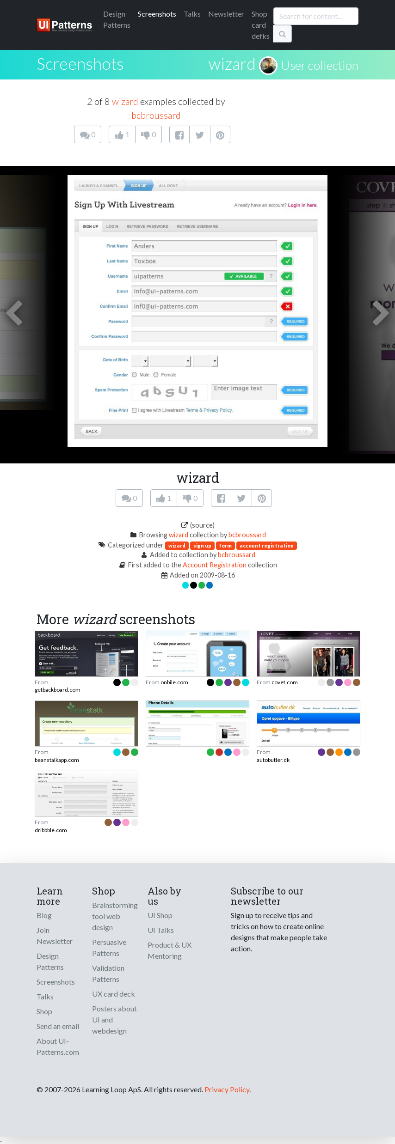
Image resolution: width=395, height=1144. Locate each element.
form (225, 545)
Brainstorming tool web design (115, 916)
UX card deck (113, 993)
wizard (232, 63)
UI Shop (160, 915)
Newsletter (226, 13)
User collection (319, 65)
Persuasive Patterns (109, 947)
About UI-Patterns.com (58, 1046)
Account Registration (215, 565)
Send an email (58, 1026)
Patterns (116, 19)
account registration (267, 545)
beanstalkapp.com (57, 759)
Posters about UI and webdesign (114, 1019)
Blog (44, 915)
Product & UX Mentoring (169, 950)
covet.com (285, 682)
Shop (44, 1011)
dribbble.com (51, 830)
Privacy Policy (226, 1089)
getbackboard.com (57, 689)
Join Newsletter (55, 935)
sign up (202, 545)
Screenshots (157, 13)
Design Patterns (50, 961)
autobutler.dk (273, 759)
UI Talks (161, 929)
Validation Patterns (108, 973)
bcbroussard (156, 115)
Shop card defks (261, 24)
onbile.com (174, 682)
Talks (192, 13)
